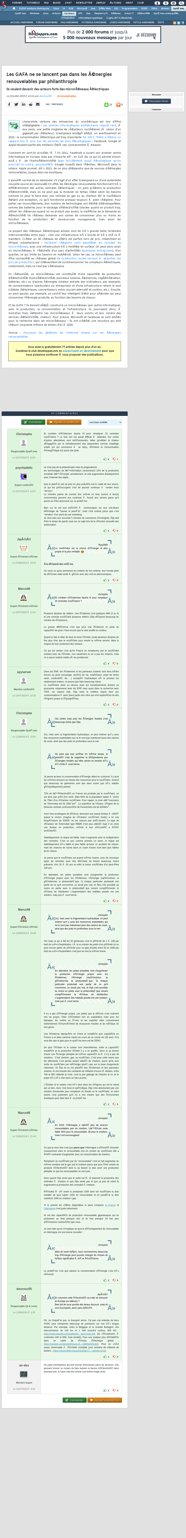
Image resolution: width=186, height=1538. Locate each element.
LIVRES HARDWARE (119, 22)
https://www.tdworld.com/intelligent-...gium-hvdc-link (69, 1334)
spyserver (24, 672)
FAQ (46, 3)
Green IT (129, 13)
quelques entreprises (97, 251)
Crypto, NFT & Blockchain (119, 18)
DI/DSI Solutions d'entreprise (34, 8)
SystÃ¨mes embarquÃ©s (166, 13)
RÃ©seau (116, 13)
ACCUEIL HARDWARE (21, 22)
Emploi (101, 3)
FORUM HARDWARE (47, 22)
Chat (68, 3)
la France (110, 1205)
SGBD (144, 8)
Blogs (57, 3)
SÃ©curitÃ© (143, 13)
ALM (71, 8)
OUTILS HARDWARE (143, 22)
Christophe (24, 434)
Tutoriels (33, 3)
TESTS (160, 22)
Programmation (130, 8)
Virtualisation (68, 18)
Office (154, 8)
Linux (45, 13)
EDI (116, 8)
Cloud (56, 8)
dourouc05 (45, 96)
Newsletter (84, 3)
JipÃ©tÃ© (24, 539)
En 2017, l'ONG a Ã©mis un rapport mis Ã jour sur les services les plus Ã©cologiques (64, 139)
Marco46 (24, 588)
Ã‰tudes (115, 3)
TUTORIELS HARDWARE (93, 22)
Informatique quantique (90, 18)
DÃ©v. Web (105, 8)
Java (93, 8)
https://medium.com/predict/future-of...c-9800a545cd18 (71, 1344)
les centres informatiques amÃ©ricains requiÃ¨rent (79, 125)
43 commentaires (66, 96)
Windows (34, 13)
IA (64, 8)
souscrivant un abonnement (82, 351)
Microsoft (82, 8)
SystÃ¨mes (178, 8)
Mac (88, 13)
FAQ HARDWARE (69, 22)
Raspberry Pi (100, 13)
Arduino (56, 13)
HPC (80, 13)
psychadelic (24, 467)
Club (140, 3)
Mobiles (165, 8)
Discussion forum (156, 101)
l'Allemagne (49, 1208)
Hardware (69, 13)
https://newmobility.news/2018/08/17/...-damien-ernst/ (79, 1350)
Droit (129, 3)
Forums (17, 3)
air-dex (24, 1365)
